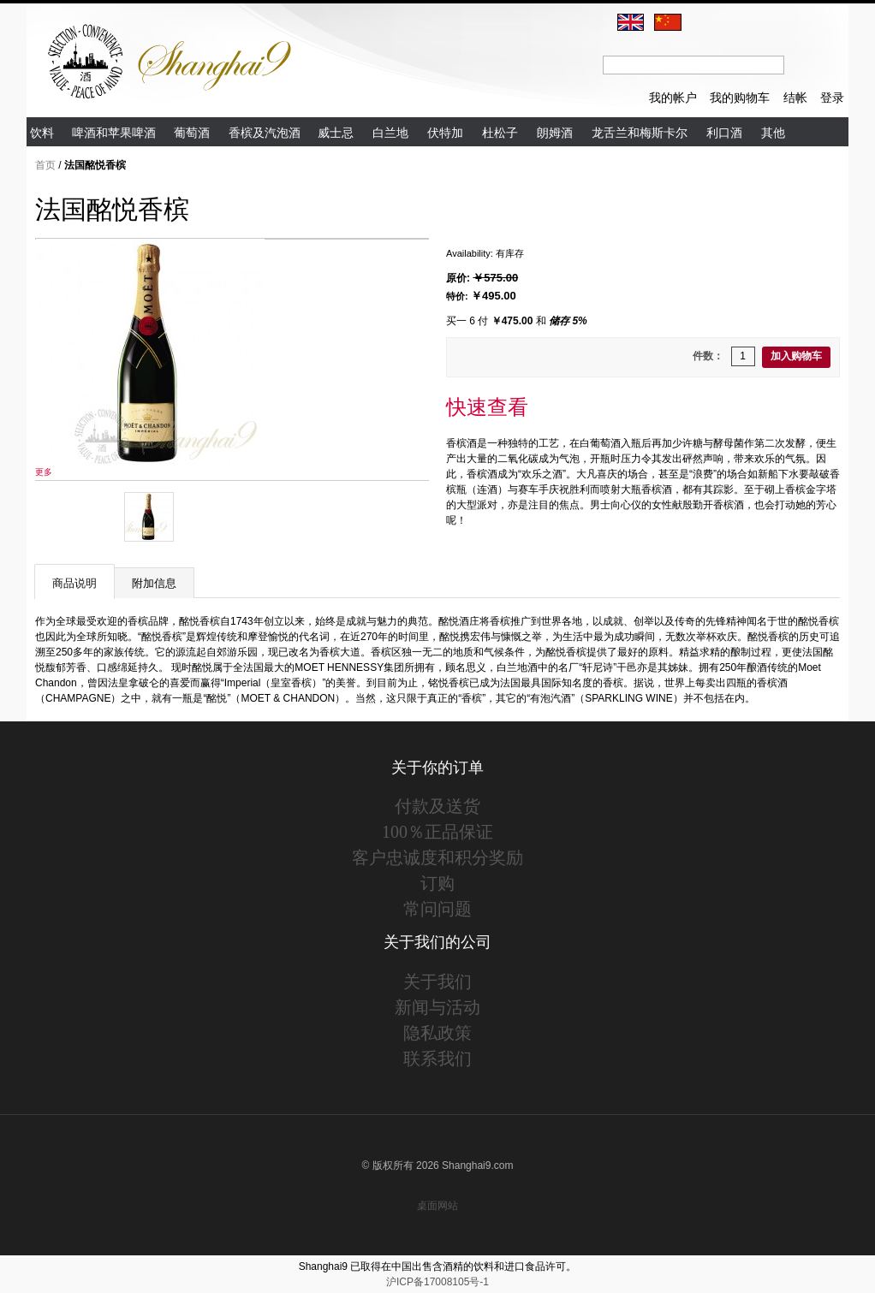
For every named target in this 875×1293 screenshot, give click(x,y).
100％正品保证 (437, 831)
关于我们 (437, 981)
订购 (437, 883)
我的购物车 (740, 98)
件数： (708, 356)
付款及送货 (437, 806)
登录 (832, 98)
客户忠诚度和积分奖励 (437, 857)
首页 (45, 165)
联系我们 (437, 1058)
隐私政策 (437, 1032)
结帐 (795, 98)
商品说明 (74, 583)
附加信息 (154, 583)
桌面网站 (437, 1206)
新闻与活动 (437, 1007)
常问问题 (437, 908)
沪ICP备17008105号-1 (437, 1282)
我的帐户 (673, 98)
